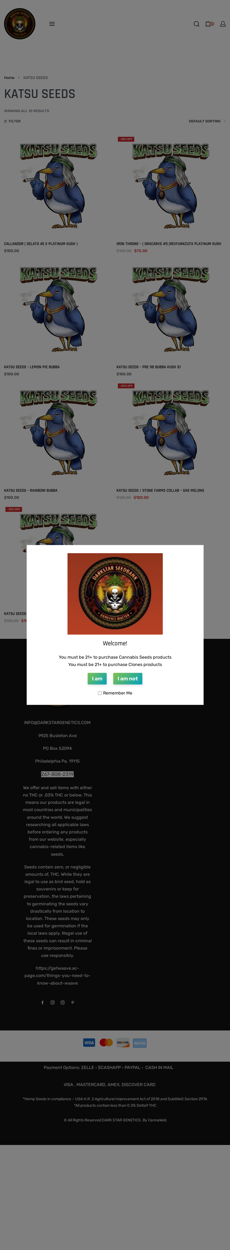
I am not (128, 678)
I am (97, 678)
